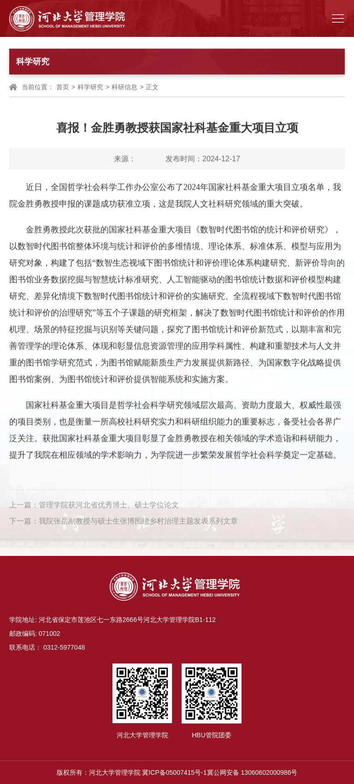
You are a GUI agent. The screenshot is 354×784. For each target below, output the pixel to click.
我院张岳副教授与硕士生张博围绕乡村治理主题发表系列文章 (138, 522)
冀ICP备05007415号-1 (174, 772)
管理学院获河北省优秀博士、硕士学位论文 (109, 506)
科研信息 (124, 87)
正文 (152, 87)
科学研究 (90, 87)
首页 (62, 87)
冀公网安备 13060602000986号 (252, 772)
